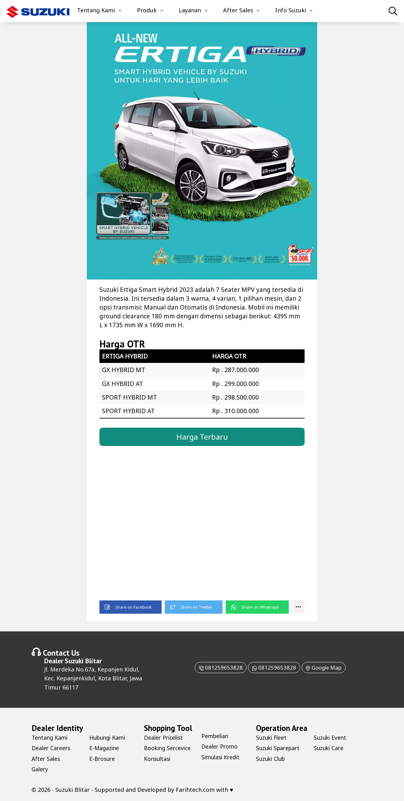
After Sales (238, 10)
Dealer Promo (220, 746)
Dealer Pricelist (164, 738)
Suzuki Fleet (272, 738)
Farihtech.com (195, 790)
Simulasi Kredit (221, 757)
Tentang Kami (96, 10)
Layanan (190, 10)
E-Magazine (105, 748)
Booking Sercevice (168, 748)
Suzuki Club (272, 759)
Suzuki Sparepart (279, 748)
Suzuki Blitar (83, 661)
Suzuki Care (329, 748)
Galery (40, 769)
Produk (147, 10)
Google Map (326, 668)
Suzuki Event (331, 738)
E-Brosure (102, 759)
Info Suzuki (290, 10)
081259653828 (217, 668)
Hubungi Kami (108, 738)
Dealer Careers (52, 748)
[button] (130, 607)
